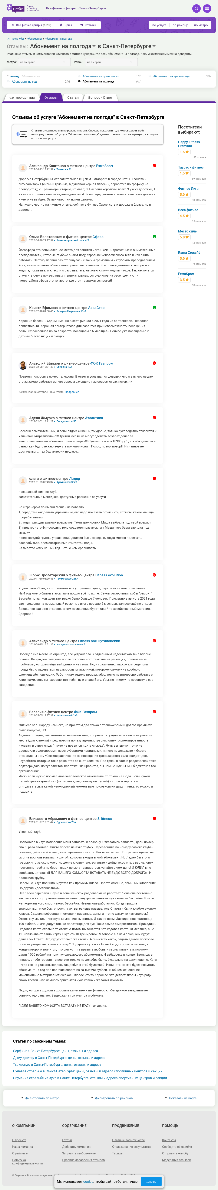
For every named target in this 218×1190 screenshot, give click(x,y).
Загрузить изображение (79, 1153)
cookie (88, 1182)
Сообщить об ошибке (177, 1146)
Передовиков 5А (66, 421)
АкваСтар (96, 308)
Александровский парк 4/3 (72, 240)
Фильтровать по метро (41, 1098)
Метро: (12, 62)
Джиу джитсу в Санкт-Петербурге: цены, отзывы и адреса (59, 1058)
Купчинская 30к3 (66, 482)
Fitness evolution (109, 575)
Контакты (169, 1140)
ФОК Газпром (101, 363)
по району (180, 25)
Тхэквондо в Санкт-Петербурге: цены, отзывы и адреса (57, 1065)
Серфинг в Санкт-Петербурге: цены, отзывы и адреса (55, 1051)
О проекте (19, 1140)
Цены (66, 25)
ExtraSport (104, 166)
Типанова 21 (63, 169)
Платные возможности (128, 1140)
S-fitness (105, 818)
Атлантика (94, 418)
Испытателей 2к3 (66, 715)
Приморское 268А (67, 578)
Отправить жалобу (175, 1153)
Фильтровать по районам (112, 1098)
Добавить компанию (76, 1146)
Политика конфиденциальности (27, 1161)
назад (25, 76)
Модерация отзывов (176, 1160)
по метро (201, 25)
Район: (78, 62)
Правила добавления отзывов (83, 1160)
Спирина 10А (64, 366)
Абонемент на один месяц (101, 76)
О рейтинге (20, 1153)
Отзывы (88, 25)
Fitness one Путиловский (99, 641)
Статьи (67, 1140)
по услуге (159, 25)
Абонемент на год (24, 81)
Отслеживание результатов (131, 1146)
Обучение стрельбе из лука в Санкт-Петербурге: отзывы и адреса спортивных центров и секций (90, 1078)
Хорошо (151, 1181)
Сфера (98, 237)
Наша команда (22, 1146)
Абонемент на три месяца (171, 76)
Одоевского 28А (66, 822)
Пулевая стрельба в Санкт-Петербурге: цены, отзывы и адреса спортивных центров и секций (87, 1071)
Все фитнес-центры (31, 25)
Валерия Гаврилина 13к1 (71, 311)
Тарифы (117, 1153)
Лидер (74, 478)
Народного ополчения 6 (70, 644)
